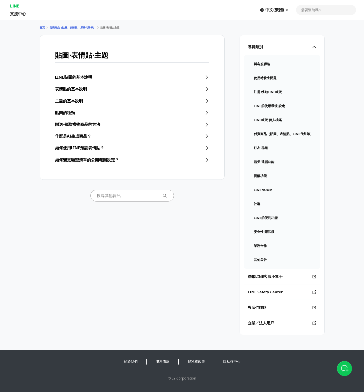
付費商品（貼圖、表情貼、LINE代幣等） (72, 27)
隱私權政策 (196, 361)
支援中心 (18, 13)
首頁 (42, 27)
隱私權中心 (232, 361)
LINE (14, 5)
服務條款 (163, 361)
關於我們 (131, 361)
